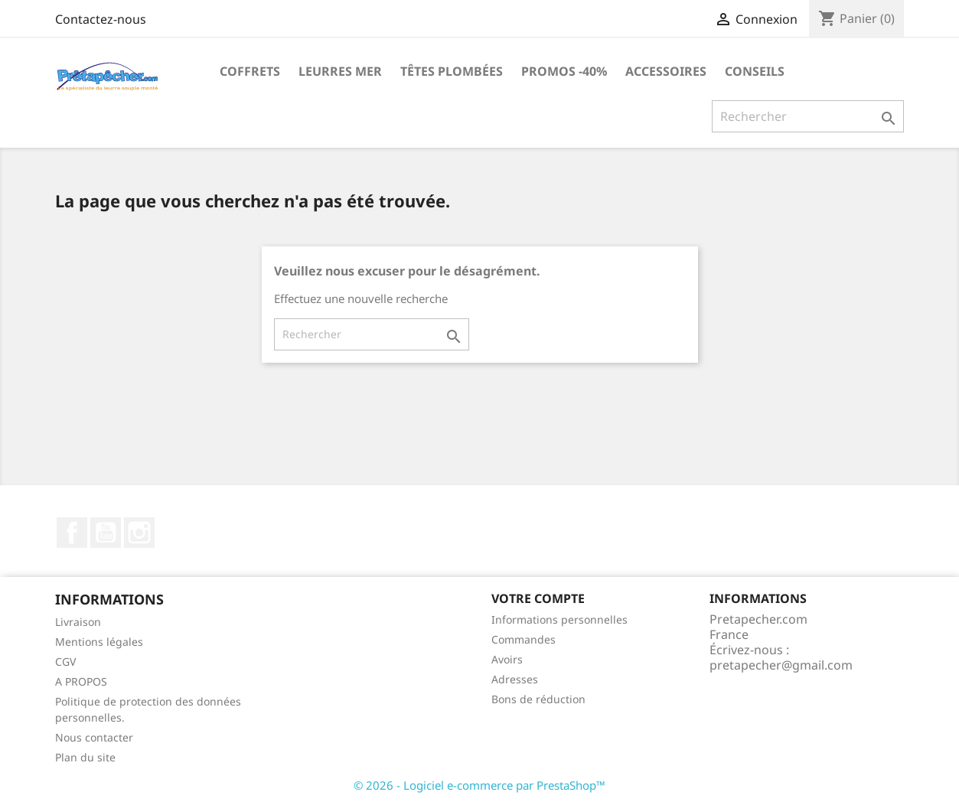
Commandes (523, 639)
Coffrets (250, 71)
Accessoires (665, 71)
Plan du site (85, 757)
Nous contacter (94, 737)
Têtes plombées (451, 71)
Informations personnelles (559, 619)
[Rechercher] (808, 116)
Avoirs (507, 659)
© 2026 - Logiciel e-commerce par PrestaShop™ (479, 785)
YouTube (105, 532)
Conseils (754, 71)
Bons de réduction (538, 699)
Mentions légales (99, 641)
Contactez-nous (100, 19)
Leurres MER (340, 71)
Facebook (72, 532)
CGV (65, 661)
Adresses (514, 679)
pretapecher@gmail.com (781, 665)
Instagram (139, 532)
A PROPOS (81, 681)
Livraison (78, 621)
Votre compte (538, 598)
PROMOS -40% (564, 71)
